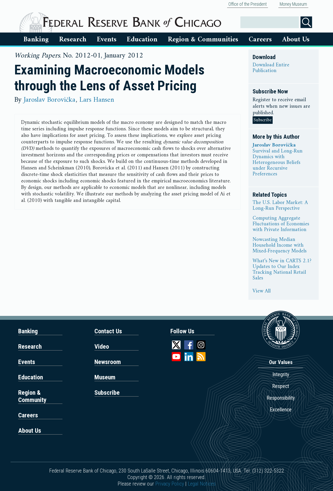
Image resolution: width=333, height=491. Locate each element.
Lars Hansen (96, 100)
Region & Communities (203, 40)
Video (101, 346)
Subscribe (263, 120)
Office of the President (247, 4)
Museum (105, 377)
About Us (296, 40)
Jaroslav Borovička (49, 100)
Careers (260, 40)
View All (262, 291)
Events (107, 40)
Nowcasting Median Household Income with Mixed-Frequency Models (279, 245)
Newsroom (107, 362)
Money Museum (293, 4)
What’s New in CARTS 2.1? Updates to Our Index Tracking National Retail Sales (282, 269)
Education (142, 40)
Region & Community (32, 396)
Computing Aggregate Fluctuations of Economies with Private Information (281, 224)
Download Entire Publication (271, 68)
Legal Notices (202, 484)
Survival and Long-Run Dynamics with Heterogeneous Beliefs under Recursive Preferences (278, 163)
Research (72, 40)
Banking (36, 40)
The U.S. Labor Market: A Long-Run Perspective (280, 206)
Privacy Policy (169, 484)
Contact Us (108, 331)
